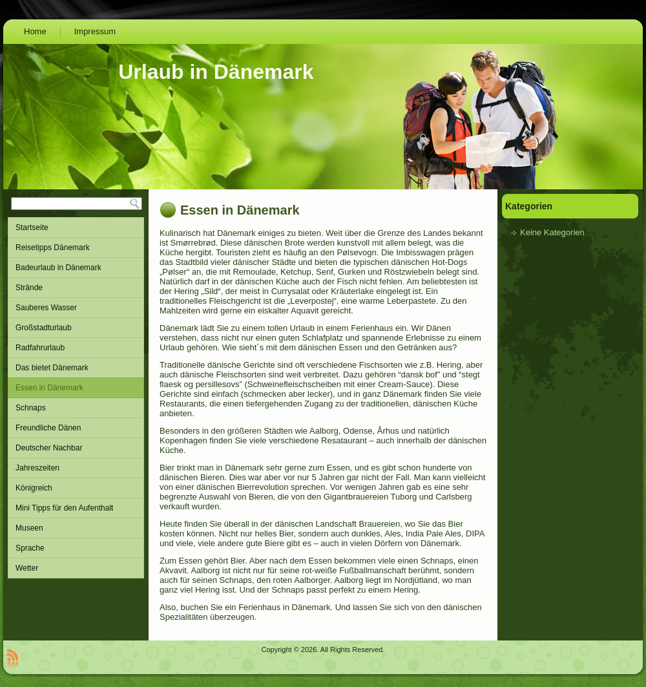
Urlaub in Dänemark (215, 71)
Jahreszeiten (76, 468)
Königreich (76, 488)
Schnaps (76, 407)
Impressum (95, 31)
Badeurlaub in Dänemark (76, 267)
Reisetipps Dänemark (76, 247)
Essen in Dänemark (76, 387)
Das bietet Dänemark (76, 367)
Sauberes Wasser (76, 307)
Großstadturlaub (76, 327)
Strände (76, 287)
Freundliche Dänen (76, 428)
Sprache (76, 548)
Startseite (76, 227)
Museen (76, 528)
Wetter (76, 568)
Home (35, 31)
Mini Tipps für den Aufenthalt (76, 508)
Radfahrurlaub (76, 347)
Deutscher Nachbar (76, 448)
